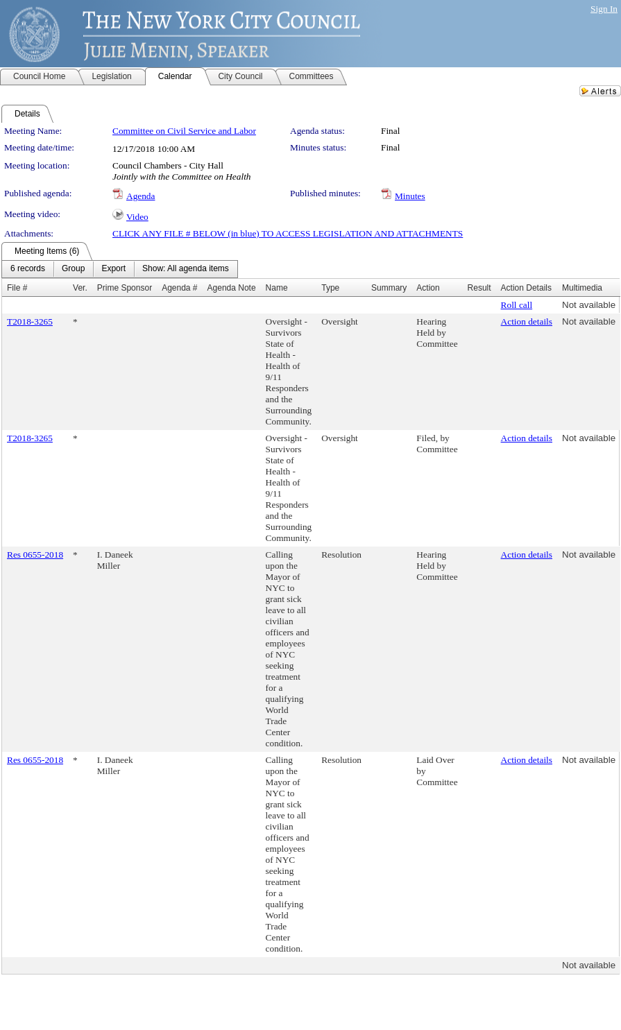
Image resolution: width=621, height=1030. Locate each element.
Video (137, 217)
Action (427, 288)
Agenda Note (231, 288)
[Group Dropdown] (73, 269)
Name (277, 288)
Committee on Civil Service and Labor (184, 131)
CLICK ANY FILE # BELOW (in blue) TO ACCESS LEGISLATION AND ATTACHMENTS (287, 233)
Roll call (517, 305)
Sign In (604, 8)
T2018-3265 (30, 321)
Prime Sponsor (124, 288)
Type (330, 288)
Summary (389, 288)
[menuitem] (27, 269)
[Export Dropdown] (113, 269)
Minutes (410, 196)
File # (17, 288)
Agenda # (179, 288)
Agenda (140, 196)
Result (479, 288)
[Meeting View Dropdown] (185, 269)
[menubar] (119, 269)
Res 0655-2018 (35, 554)
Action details (526, 321)
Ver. (80, 288)
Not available (588, 305)
